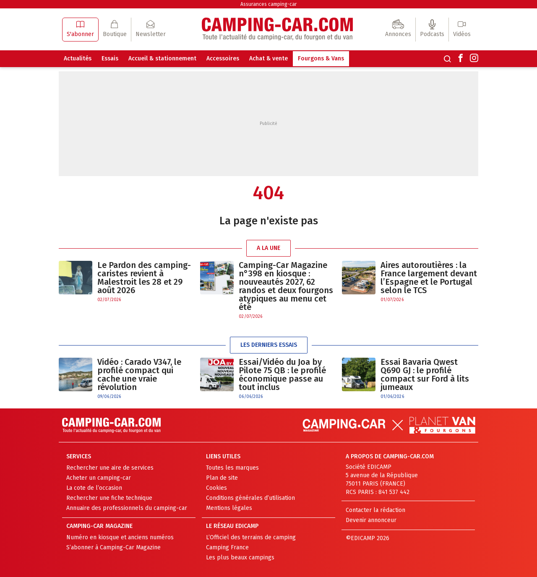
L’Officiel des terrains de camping (251, 537)
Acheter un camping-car (98, 477)
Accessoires (222, 58)
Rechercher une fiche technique (109, 498)
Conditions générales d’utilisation (250, 498)
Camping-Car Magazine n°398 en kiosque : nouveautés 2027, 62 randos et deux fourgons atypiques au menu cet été (286, 286)
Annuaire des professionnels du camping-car (126, 508)
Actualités (77, 58)
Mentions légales (229, 508)
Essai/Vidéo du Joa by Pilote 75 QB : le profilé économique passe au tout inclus (282, 374)
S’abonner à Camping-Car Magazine (113, 547)
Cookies (216, 487)
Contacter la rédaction (375, 510)
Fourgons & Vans (321, 58)
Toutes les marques (232, 467)
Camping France (227, 547)
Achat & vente (268, 58)
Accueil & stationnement (162, 58)
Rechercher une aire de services (110, 467)
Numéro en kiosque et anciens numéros (120, 537)
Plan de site (222, 477)
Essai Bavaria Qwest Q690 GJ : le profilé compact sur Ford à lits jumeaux (425, 374)
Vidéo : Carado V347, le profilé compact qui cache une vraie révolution (139, 374)
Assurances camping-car (268, 4)
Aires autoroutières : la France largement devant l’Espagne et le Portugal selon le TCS (429, 277)
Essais (110, 58)
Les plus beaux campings (240, 557)
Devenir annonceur (371, 520)
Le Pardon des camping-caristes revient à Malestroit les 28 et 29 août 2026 (144, 277)
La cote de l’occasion (94, 487)
